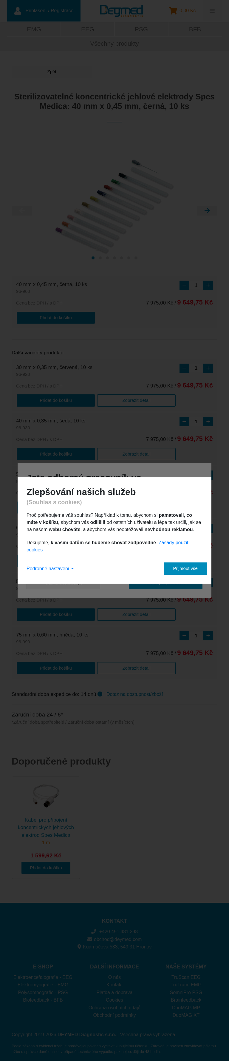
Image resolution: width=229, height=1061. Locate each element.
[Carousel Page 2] (100, 258)
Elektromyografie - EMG (43, 981)
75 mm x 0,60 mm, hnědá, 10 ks (52, 636)
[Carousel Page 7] (135, 258)
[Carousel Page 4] (114, 258)
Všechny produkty (114, 44)
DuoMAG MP (186, 1004)
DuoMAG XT (186, 1012)
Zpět (34, 72)
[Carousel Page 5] (121, 258)
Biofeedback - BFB (43, 997)
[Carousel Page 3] (107, 258)
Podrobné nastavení (50, 568)
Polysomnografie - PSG (43, 989)
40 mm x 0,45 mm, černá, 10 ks (51, 289)
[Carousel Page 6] (128, 258)
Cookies (114, 997)
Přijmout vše (180, 568)
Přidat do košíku (40, 317)
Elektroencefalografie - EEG (42, 974)
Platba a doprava (115, 989)
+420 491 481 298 (114, 928)
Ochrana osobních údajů (114, 1004)
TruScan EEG (186, 974)
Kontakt (114, 981)
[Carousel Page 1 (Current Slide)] (93, 258)
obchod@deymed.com (114, 936)
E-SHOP (43, 964)
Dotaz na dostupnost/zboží (134, 691)
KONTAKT (114, 918)
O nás (114, 974)
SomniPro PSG (186, 989)
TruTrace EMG (186, 981)
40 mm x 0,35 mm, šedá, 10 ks (50, 424)
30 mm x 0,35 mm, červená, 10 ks (54, 371)
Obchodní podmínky (114, 1012)
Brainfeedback (186, 997)
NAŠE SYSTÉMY (186, 964)
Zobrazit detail (88, 399)
